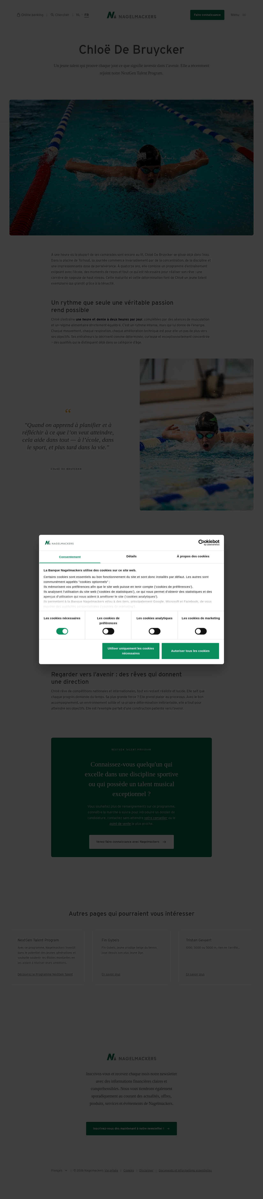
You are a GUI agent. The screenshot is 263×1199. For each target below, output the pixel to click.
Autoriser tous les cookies (190, 651)
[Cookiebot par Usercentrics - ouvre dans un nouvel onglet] (201, 543)
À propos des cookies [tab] (193, 556)
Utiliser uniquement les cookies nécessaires (131, 651)
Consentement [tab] (70, 557)
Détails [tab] (131, 556)
